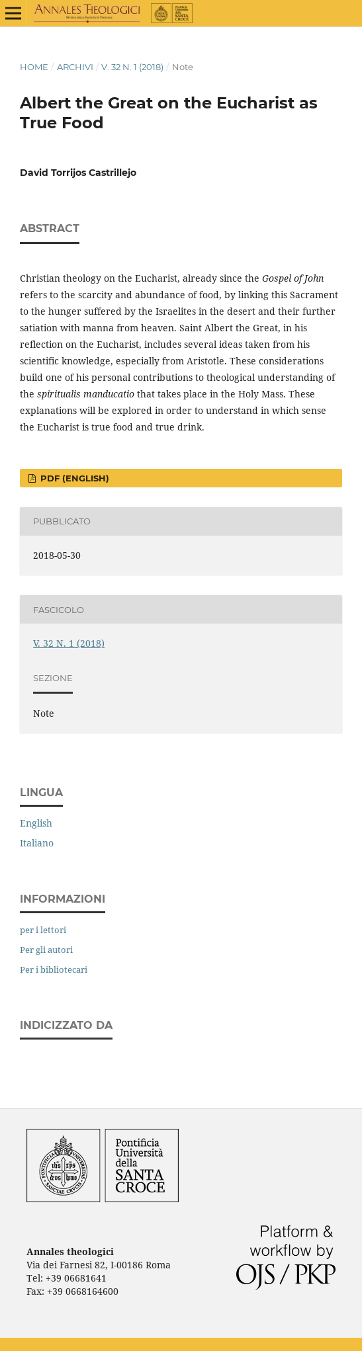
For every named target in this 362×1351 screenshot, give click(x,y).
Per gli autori (46, 950)
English (36, 823)
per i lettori (43, 930)
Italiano (37, 843)
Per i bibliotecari (53, 969)
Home (34, 66)
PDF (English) (73, 478)
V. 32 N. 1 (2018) (132, 66)
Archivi (75, 66)
